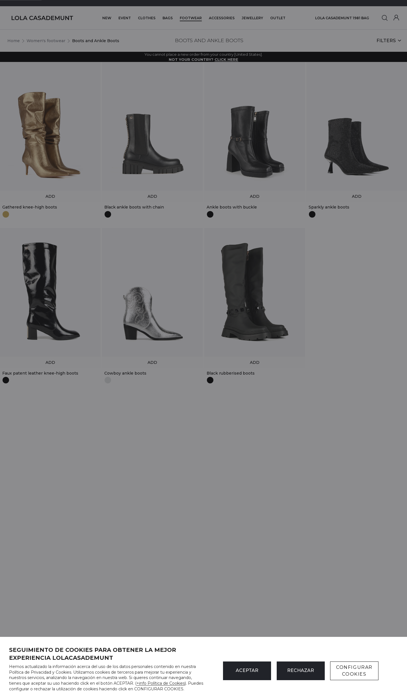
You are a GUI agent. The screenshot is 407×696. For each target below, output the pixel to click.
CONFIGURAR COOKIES (354, 671)
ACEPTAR (247, 670)
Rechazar (300, 670)
